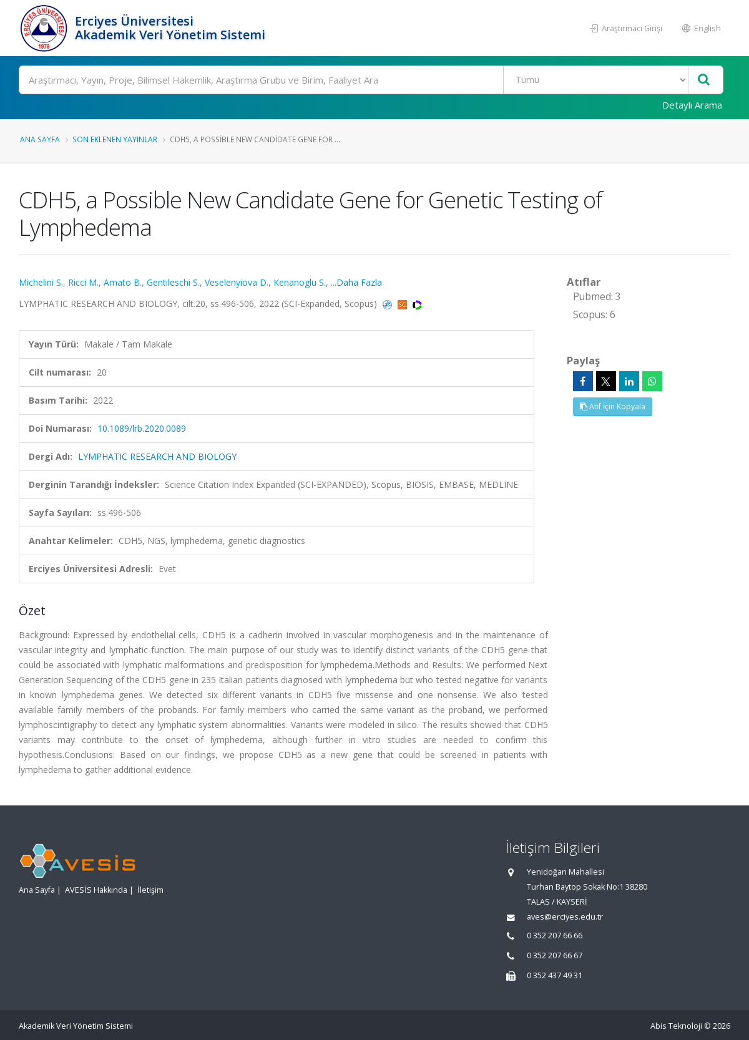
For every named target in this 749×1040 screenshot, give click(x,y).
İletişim (150, 890)
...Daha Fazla (356, 282)
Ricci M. (83, 282)
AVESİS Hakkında (96, 890)
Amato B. (123, 282)
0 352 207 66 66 (554, 935)
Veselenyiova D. (236, 282)
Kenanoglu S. (299, 282)
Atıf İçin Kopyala (612, 406)
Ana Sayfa (40, 139)
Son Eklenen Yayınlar (114, 139)
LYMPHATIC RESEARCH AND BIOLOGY (157, 456)
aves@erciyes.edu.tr (565, 916)
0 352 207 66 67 (554, 955)
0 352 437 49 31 (554, 975)
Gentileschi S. (173, 282)
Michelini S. (41, 282)
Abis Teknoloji (676, 1026)
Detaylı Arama (692, 105)
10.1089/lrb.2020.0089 (141, 428)
